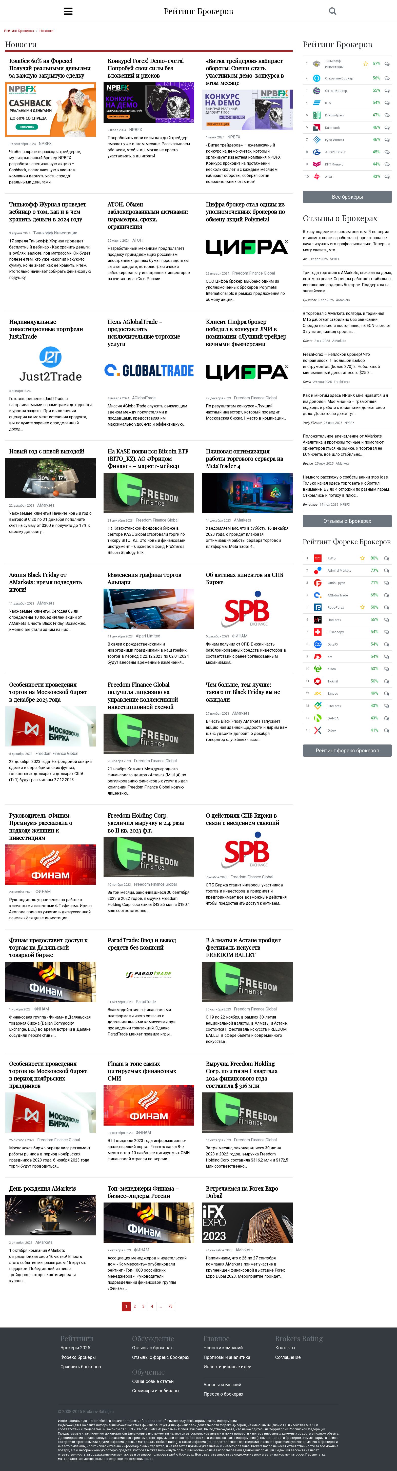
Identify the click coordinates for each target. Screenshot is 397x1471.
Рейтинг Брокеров (198, 10)
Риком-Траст (335, 115)
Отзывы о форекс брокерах (160, 1357)
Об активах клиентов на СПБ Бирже (244, 578)
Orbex (332, 730)
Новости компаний (223, 1347)
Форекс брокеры (78, 1357)
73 (170, 1306)
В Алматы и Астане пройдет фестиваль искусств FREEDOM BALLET (243, 948)
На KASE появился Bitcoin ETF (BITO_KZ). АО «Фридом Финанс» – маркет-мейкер (148, 459)
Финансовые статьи (153, 1381)
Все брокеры (347, 197)
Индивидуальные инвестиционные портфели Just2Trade (46, 329)
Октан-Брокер (336, 91)
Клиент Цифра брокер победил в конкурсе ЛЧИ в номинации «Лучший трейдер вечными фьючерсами (246, 332)
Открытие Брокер (339, 78)
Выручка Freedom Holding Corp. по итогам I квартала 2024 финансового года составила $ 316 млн (241, 1074)
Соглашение (288, 1357)
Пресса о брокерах (223, 1394)
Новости (46, 31)
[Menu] (68, 11)
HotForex (334, 620)
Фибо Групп (336, 583)
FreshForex (342, 382)
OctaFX (333, 644)
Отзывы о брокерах (152, 1347)
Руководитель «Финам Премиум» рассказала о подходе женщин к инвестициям (40, 826)
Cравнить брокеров (81, 1366)
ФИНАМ (239, 636)
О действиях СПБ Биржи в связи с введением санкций (242, 819)
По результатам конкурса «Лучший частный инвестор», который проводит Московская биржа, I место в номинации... (246, 412)
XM (330, 657)
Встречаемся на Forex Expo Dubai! (242, 1192)
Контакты (285, 1347)
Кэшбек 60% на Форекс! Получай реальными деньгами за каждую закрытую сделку (50, 68)
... (161, 1306)
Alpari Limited (148, 636)
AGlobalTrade (144, 398)
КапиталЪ (332, 128)
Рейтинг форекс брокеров (347, 751)
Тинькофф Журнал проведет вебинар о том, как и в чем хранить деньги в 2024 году (47, 212)
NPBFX (45, 143)
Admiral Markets (339, 570)
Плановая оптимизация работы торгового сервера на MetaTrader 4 (244, 459)
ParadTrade (146, 1001)
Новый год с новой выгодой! (46, 451)
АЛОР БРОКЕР (335, 152)
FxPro (332, 558)
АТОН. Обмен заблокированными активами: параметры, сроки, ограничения (148, 215)
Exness (333, 693)
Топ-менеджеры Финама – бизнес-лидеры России (143, 1192)
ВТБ (328, 103)
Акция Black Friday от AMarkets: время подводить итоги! (45, 582)
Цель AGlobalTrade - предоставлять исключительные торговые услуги (144, 332)
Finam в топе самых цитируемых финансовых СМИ (142, 1071)
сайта (148, 1459)
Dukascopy (336, 632)
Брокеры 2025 (75, 1347)
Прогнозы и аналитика (227, 1357)
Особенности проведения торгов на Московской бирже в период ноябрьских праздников (48, 1074)
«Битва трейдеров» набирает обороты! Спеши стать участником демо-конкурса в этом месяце (245, 72)
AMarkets (45, 505)
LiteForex (334, 706)
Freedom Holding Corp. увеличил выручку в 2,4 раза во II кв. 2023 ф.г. (146, 823)
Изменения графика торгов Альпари (144, 578)
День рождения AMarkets (42, 1188)
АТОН (137, 240)
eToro (332, 669)
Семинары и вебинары (155, 1390)
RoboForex (336, 607)
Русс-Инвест (334, 140)
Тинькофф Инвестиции (55, 233)
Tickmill (333, 681)
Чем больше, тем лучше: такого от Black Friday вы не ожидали (243, 692)
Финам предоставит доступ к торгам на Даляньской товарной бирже (48, 948)
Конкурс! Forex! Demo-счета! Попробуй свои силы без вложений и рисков (146, 68)
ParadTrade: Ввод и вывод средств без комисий (142, 944)
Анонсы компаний (222, 1384)
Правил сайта (154, 1421)
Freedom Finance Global (253, 273)
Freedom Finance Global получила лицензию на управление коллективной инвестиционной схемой (143, 695)
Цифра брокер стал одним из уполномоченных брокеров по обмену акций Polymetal (245, 212)
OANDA (333, 718)
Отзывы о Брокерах (347, 521)
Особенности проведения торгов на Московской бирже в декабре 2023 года (48, 692)
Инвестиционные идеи (227, 1366)
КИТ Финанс (334, 164)
